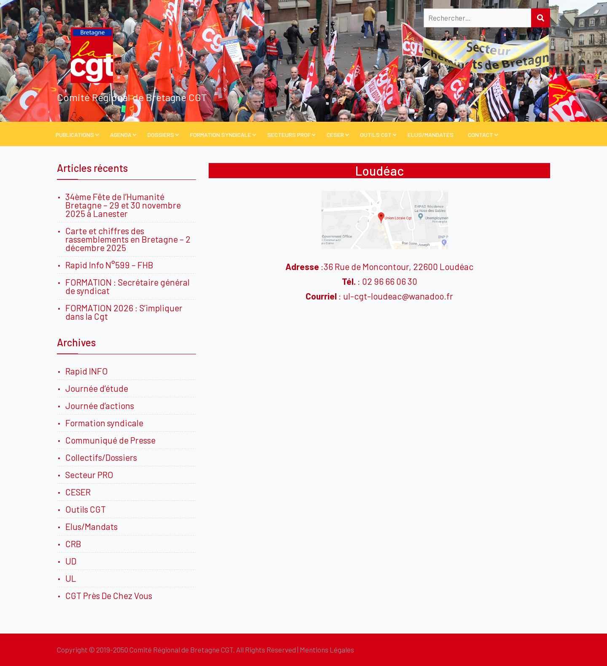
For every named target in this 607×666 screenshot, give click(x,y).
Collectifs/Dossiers (101, 457)
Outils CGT (376, 134)
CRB (73, 543)
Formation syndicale (104, 422)
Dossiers (161, 134)
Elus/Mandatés (431, 134)
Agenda (121, 134)
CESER (335, 134)
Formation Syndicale (220, 134)
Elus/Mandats (91, 526)
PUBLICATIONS (75, 134)
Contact (480, 134)
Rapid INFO (86, 371)
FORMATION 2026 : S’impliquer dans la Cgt (124, 311)
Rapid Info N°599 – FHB (109, 264)
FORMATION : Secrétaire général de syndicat (127, 286)
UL (70, 578)
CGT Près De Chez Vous (108, 595)
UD (70, 561)
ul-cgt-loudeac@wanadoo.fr (398, 296)
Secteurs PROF (289, 134)
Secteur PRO (89, 474)
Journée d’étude (98, 388)
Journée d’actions (99, 405)
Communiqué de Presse (110, 440)
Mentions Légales (327, 649)
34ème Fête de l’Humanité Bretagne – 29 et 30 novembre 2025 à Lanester (123, 205)
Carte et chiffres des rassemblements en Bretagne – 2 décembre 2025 (128, 239)
